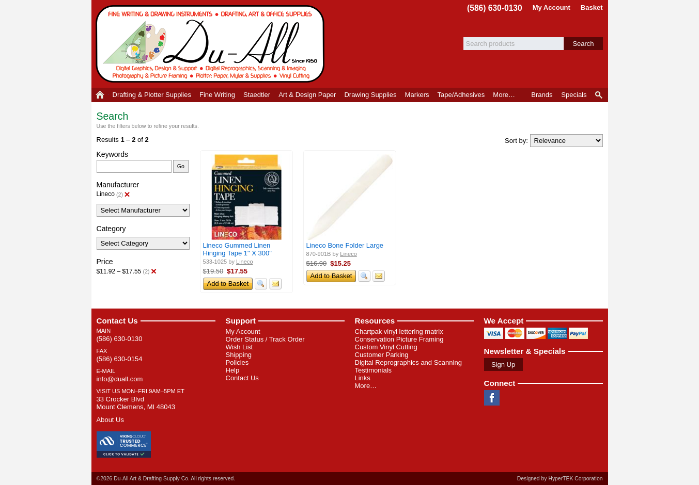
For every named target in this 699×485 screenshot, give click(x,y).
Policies (237, 362)
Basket (592, 7)
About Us (110, 420)
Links (362, 378)
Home (99, 95)
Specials (573, 95)
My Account (551, 7)
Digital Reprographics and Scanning (408, 362)
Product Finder (599, 95)
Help (233, 370)
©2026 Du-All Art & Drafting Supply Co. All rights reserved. (166, 478)
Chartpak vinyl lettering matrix (399, 331)
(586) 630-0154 (120, 359)
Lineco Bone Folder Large (345, 245)
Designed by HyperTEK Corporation (560, 478)
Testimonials (373, 370)
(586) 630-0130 (494, 8)
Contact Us (117, 320)
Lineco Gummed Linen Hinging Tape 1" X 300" (237, 249)
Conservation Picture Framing (399, 339)
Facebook (492, 398)
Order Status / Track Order (265, 339)
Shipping (239, 355)
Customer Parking (382, 355)
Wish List (239, 347)
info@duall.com (120, 379)
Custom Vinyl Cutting (386, 347)
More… (366, 386)
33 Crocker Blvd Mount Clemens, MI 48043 (136, 403)
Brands (541, 95)
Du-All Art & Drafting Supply (212, 44)
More (504, 95)
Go (180, 166)
